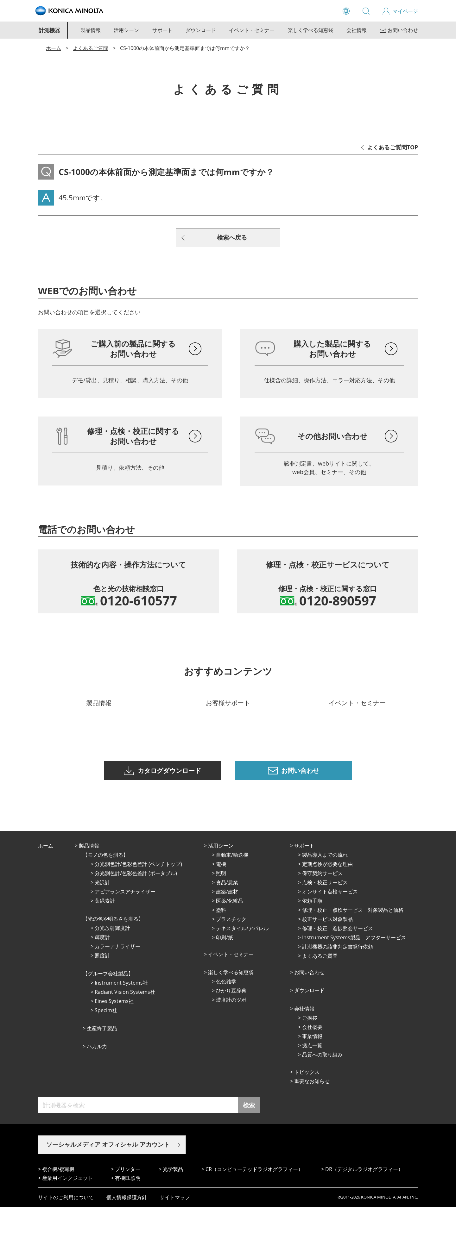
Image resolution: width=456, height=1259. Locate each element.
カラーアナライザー (117, 998)
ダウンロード (201, 30)
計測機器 (49, 30)
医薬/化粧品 (229, 952)
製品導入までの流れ (325, 907)
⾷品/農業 (227, 934)
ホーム (53, 48)
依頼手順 (312, 952)
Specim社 (106, 1062)
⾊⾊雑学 (226, 1033)
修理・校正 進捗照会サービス (337, 980)
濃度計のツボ (231, 1052)
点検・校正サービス (325, 934)
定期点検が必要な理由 (327, 916)
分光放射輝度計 (112, 980)
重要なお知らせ (312, 1133)
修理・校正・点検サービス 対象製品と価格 (352, 962)
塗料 (221, 962)
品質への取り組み (322, 1106)
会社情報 (356, 30)
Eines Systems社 (114, 1053)
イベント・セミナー (252, 30)
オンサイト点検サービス (330, 943)
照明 (221, 925)
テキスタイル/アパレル (242, 980)
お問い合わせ (309, 1024)
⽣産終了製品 (102, 1080)
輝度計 (102, 989)
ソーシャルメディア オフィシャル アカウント (108, 1197)
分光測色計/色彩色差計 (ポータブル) (136, 925)
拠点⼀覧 (312, 1097)
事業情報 (312, 1088)
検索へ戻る (232, 237)
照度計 (102, 1007)
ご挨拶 (309, 1070)
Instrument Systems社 (121, 1034)
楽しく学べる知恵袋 (310, 30)
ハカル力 (97, 1098)
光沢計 (102, 934)
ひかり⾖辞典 (231, 1042)
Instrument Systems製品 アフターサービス (354, 989)
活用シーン (126, 30)
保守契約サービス (322, 925)
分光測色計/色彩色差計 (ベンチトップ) (138, 916)
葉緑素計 (105, 952)
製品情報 (90, 30)
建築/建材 (227, 943)
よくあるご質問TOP (392, 147)
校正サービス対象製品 (327, 971)
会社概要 (312, 1079)
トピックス (307, 1124)
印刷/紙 (224, 989)
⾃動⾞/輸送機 (232, 907)
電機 (221, 916)
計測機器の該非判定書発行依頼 (337, 998)
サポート (162, 30)
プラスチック (231, 971)
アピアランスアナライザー (125, 943)
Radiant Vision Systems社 (125, 1044)
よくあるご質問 (90, 48)
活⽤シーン (220, 897)
